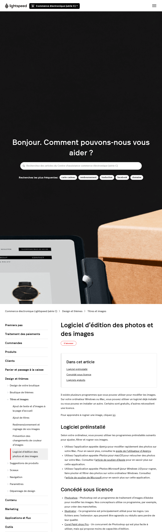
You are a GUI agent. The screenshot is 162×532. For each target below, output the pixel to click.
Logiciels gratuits (75, 380)
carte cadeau (68, 177)
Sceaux (12, 470)
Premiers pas (13, 325)
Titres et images (96, 311)
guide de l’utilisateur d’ (133, 451)
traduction (107, 177)
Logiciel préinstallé (76, 369)
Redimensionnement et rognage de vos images (26, 426)
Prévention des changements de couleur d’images (27, 440)
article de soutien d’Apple (110, 460)
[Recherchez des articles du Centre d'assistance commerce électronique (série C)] (81, 166)
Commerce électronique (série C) (54, 6)
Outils (9, 527)
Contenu (11, 500)
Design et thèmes (72, 311)
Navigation (14, 477)
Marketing (11, 509)
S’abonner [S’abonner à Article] (68, 343)
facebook (122, 177)
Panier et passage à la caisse (24, 369)
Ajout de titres (21, 417)
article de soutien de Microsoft (84, 477)
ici (114, 415)
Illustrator (70, 511)
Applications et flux (18, 518)
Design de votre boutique (23, 385)
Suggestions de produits (22, 463)
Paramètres (15, 484)
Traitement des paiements (22, 334)
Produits (10, 352)
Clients (10, 361)
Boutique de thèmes (20, 392)
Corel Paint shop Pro (77, 524)
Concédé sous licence (78, 375)
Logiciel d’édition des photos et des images (25, 454)
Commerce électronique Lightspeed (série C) (31, 311)
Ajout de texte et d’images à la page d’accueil (29, 408)
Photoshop (71, 498)
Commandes (13, 343)
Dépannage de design (21, 491)
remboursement (88, 177)
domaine (136, 177)
